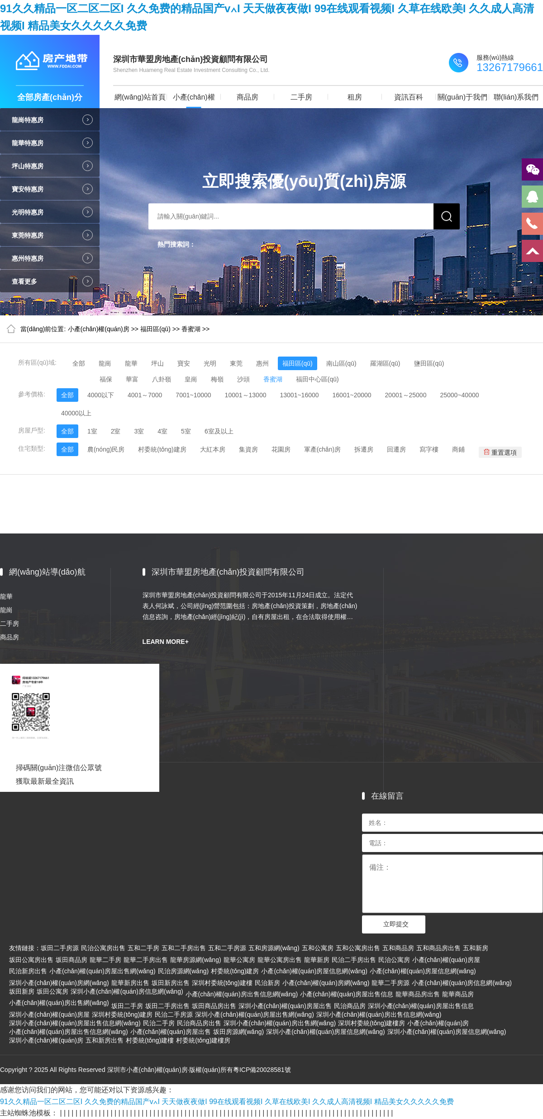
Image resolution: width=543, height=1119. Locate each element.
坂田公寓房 (52, 991)
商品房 (247, 97)
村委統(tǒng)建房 (162, 449)
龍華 (131, 363)
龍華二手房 (105, 960)
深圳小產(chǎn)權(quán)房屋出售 (285, 1006)
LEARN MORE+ (166, 641)
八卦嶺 (161, 379)
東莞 (236, 363)
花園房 (281, 449)
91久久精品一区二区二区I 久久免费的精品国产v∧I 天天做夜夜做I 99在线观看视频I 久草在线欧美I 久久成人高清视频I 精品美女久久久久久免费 (227, 1101)
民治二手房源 (174, 1014)
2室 (116, 431)
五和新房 (475, 948)
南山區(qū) (341, 363)
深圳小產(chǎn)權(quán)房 (46, 1040)
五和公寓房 (317, 948)
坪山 (157, 363)
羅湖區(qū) (385, 363)
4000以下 (100, 395)
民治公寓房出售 (103, 948)
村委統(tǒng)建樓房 (203, 1040)
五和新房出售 (105, 1040)
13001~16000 (299, 395)
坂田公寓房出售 (31, 960)
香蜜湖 (190, 329)
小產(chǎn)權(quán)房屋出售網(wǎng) (102, 971)
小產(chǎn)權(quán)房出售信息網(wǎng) (242, 994)
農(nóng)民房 (105, 449)
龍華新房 (316, 960)
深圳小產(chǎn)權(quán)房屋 (49, 1014)
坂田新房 (21, 991)
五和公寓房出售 (358, 948)
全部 (78, 363)
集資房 (248, 449)
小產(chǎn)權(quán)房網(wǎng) (326, 983)
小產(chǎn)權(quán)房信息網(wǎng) (462, 983)
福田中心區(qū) (317, 379)
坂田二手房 (127, 1006)
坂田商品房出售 (214, 1006)
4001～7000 (145, 395)
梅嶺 (217, 379)
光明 (210, 363)
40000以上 (76, 413)
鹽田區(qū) (429, 363)
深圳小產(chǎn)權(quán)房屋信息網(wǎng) (325, 1032)
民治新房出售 (28, 971)
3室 (139, 431)
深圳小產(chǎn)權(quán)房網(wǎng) (59, 983)
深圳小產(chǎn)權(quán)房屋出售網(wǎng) (254, 1014)
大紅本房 (212, 449)
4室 (162, 431)
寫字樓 (428, 449)
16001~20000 (352, 395)
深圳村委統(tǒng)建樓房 (371, 1023)
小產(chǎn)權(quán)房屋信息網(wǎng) (314, 971)
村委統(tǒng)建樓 (150, 1040)
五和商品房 (398, 948)
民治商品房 (350, 1006)
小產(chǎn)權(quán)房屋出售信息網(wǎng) (68, 1032)
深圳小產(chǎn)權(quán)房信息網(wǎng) (127, 991)
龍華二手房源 (391, 983)
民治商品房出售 (199, 1023)
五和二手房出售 (184, 948)
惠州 (262, 363)
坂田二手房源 (60, 948)
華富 (132, 379)
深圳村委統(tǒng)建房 (122, 1014)
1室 (92, 431)
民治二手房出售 (354, 960)
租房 (355, 97)
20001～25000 (406, 395)
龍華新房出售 (130, 983)
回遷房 (396, 449)
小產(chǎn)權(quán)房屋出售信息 (346, 994)
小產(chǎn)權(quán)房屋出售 (170, 1032)
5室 (186, 431)
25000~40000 (459, 395)
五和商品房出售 (438, 948)
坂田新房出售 (171, 983)
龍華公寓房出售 (279, 960)
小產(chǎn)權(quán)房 (194, 100)
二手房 (301, 97)
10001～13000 (246, 395)
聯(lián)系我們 (516, 97)
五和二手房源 (227, 948)
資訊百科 (408, 97)
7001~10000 (193, 395)
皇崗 (191, 379)
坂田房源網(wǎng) (238, 1032)
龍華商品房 (458, 994)
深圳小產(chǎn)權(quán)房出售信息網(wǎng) (379, 1014)
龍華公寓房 (239, 960)
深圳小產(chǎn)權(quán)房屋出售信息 (421, 1006)
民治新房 (267, 983)
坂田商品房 (71, 960)
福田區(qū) (155, 329)
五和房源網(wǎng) (274, 948)
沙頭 (243, 379)
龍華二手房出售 (146, 960)
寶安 (183, 363)
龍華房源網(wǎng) (195, 960)
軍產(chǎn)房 (322, 449)
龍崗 (105, 363)
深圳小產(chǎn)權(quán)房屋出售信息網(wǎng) (75, 1023)
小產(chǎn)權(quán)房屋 (446, 960)
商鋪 (458, 449)
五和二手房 (143, 948)
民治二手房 (159, 1023)
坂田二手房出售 (167, 1006)
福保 (106, 379)
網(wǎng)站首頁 (140, 97)
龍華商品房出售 (417, 994)
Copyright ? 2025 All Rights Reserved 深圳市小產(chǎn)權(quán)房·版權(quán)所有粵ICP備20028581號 (145, 1069)
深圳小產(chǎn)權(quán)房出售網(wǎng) (280, 1023)
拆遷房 (363, 449)
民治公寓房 (394, 960)
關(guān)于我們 (462, 97)
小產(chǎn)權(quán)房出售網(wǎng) (59, 1003)
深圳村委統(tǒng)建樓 (222, 983)
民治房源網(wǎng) (183, 971)
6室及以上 (219, 431)
